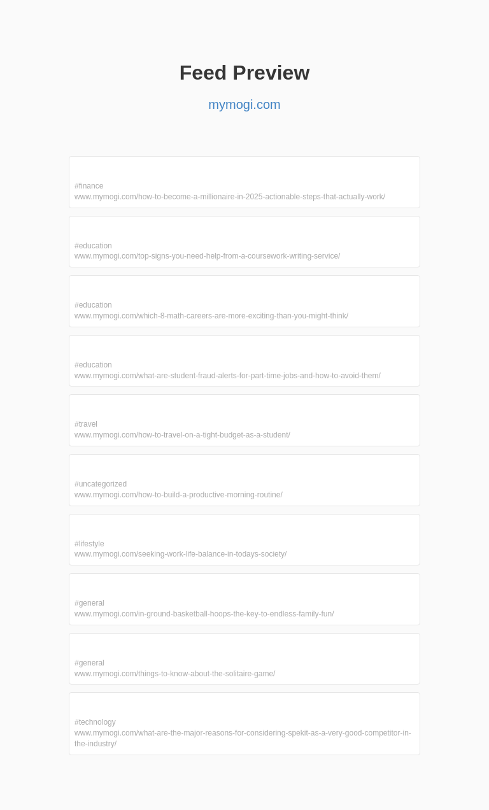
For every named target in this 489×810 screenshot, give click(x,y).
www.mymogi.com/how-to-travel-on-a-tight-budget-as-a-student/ (182, 434)
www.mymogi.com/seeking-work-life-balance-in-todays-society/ (180, 554)
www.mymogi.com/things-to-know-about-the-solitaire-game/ (174, 673)
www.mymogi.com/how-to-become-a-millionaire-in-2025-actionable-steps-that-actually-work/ (229, 196)
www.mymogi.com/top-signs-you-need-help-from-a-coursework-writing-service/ (207, 256)
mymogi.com (244, 104)
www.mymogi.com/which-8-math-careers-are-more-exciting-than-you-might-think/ (211, 315)
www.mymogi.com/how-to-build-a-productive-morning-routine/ (178, 494)
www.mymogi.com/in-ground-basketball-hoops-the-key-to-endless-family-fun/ (204, 613)
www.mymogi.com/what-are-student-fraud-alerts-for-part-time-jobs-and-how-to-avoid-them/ (227, 375)
